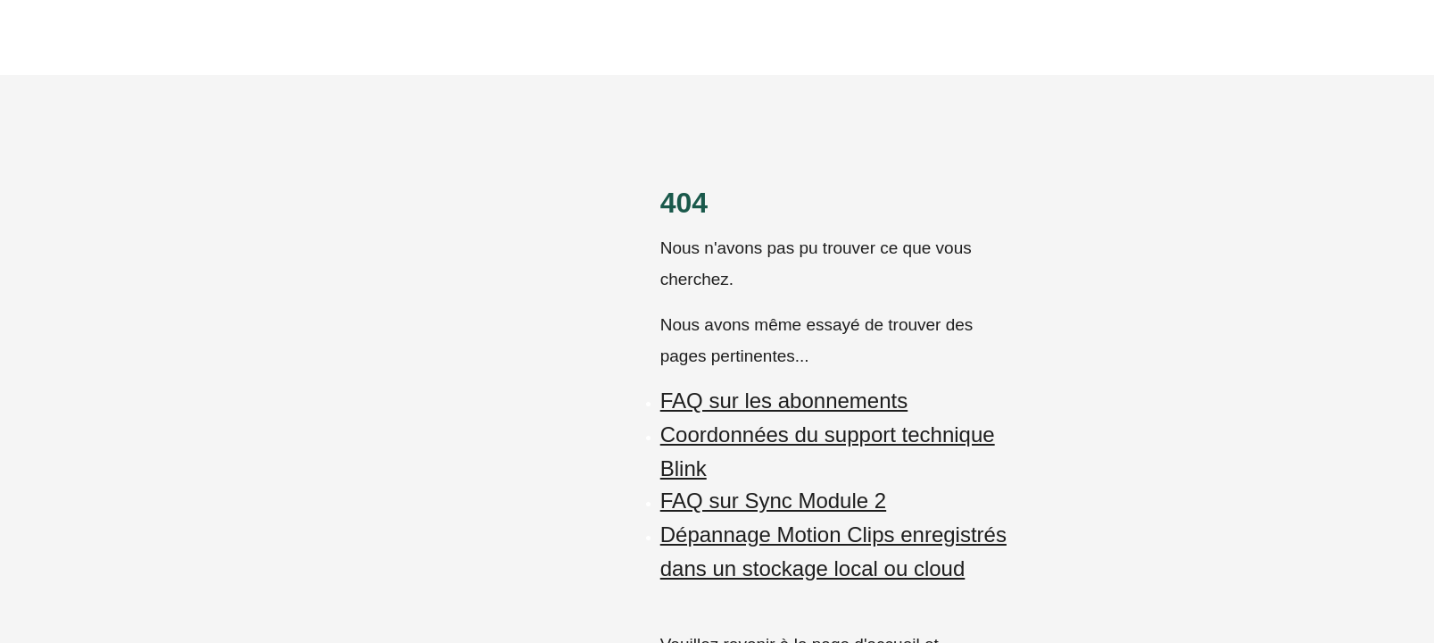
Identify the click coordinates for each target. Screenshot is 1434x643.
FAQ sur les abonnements (784, 400)
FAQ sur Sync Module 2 (773, 501)
